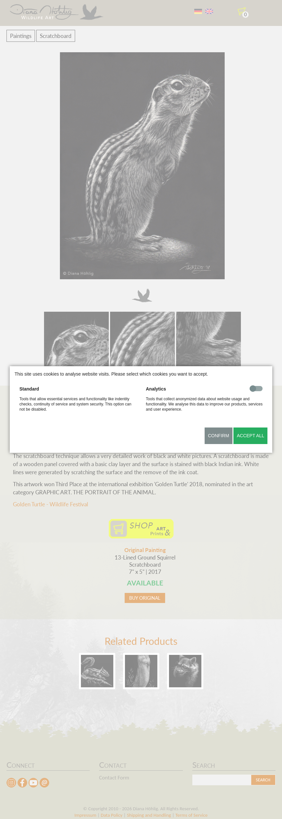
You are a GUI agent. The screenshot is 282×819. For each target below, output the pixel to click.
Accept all (250, 435)
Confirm (218, 435)
